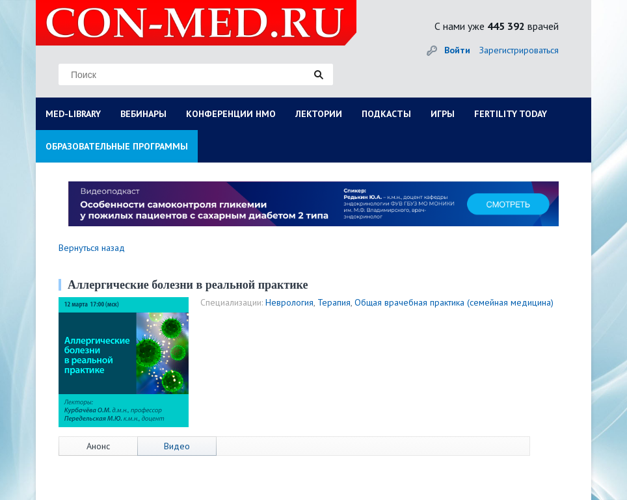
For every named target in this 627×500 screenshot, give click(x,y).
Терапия (334, 302)
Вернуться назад (92, 248)
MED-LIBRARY (73, 114)
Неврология (289, 302)
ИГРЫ (443, 114)
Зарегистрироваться (519, 50)
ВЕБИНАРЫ (143, 114)
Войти (457, 50)
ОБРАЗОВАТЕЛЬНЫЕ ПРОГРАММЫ (117, 146)
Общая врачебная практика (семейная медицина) (454, 302)
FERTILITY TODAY (510, 114)
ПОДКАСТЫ (386, 114)
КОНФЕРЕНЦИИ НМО (231, 114)
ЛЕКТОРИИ (318, 114)
